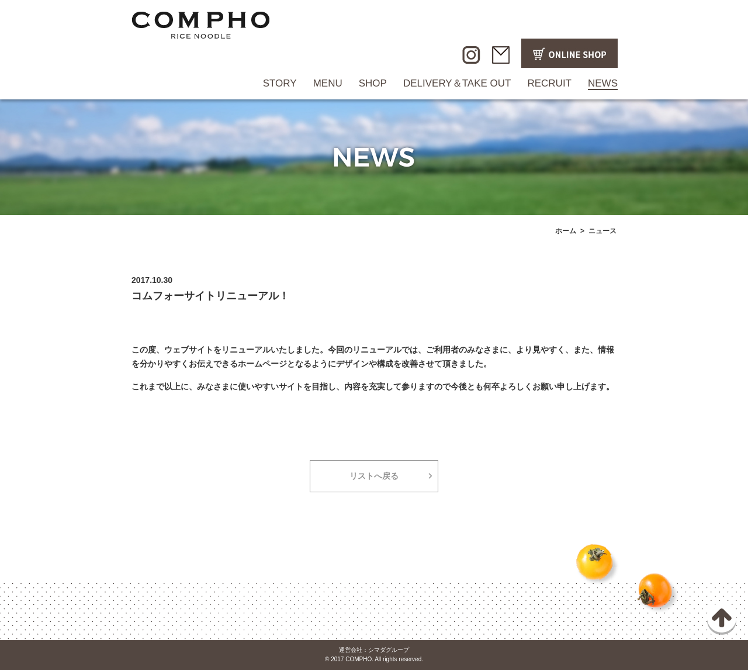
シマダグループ (388, 650)
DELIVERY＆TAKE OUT (457, 83)
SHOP (373, 83)
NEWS (603, 83)
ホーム (565, 231)
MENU (327, 83)
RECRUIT (549, 83)
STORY (280, 83)
